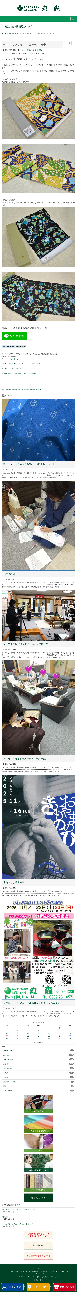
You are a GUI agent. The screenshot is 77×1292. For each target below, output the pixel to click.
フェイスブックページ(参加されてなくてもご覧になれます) (22, 363)
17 (70, 1033)
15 (49, 1033)
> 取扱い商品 (33, 1271)
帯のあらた (39, 389)
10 (70, 1030)
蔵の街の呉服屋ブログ (16, 33)
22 (49, 1036)
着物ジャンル (31, 50)
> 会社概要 (23, 1271)
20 (28, 1036)
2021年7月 (38, 1022)
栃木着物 (8, 389)
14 (38, 1033)
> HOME (38, 1268)
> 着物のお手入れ (65, 1271)
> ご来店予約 (53, 1271)
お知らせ (23, 50)
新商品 (39, 50)
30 (59, 1038)
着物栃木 (26, 389)
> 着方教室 (43, 1271)
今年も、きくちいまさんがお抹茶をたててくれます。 (31, 1002)
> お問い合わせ (38, 1280)
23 (59, 1036)
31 (70, 1038)
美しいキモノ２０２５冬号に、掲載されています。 (30, 464)
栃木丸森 (20, 389)
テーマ (4, 1047)
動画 (4, 1086)
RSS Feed (38, 1042)
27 (28, 1038)
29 (49, 1038)
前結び (5, 1077)
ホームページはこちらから (11, 359)
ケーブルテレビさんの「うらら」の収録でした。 (29, 644)
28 (38, 1038)
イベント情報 (8, 1090)
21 (38, 1036)
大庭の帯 (32, 389)
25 (7, 1038)
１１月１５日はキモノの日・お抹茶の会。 (25, 758)
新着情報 (6, 1064)
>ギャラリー (55, 1277)
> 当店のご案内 (13, 1271)
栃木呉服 (14, 389)
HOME (4, 33)
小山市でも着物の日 (13, 882)
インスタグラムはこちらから (11, 368)
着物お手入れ (8, 1068)
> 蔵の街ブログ (39, 1273)
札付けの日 (9, 574)
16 (59, 1033)
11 (7, 1033)
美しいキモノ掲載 (9, 1082)
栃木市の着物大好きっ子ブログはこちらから (19, 373)
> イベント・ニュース (26, 1277)
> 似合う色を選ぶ (42, 1277)
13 (28, 1033)
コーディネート (8, 1050)
